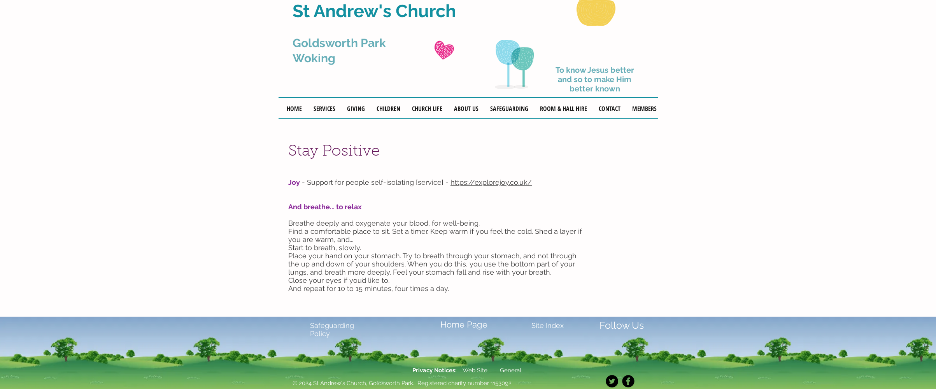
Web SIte (475, 370)
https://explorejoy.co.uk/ (491, 182)
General (509, 370)
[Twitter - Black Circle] (612, 381)
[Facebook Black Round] (628, 381)
